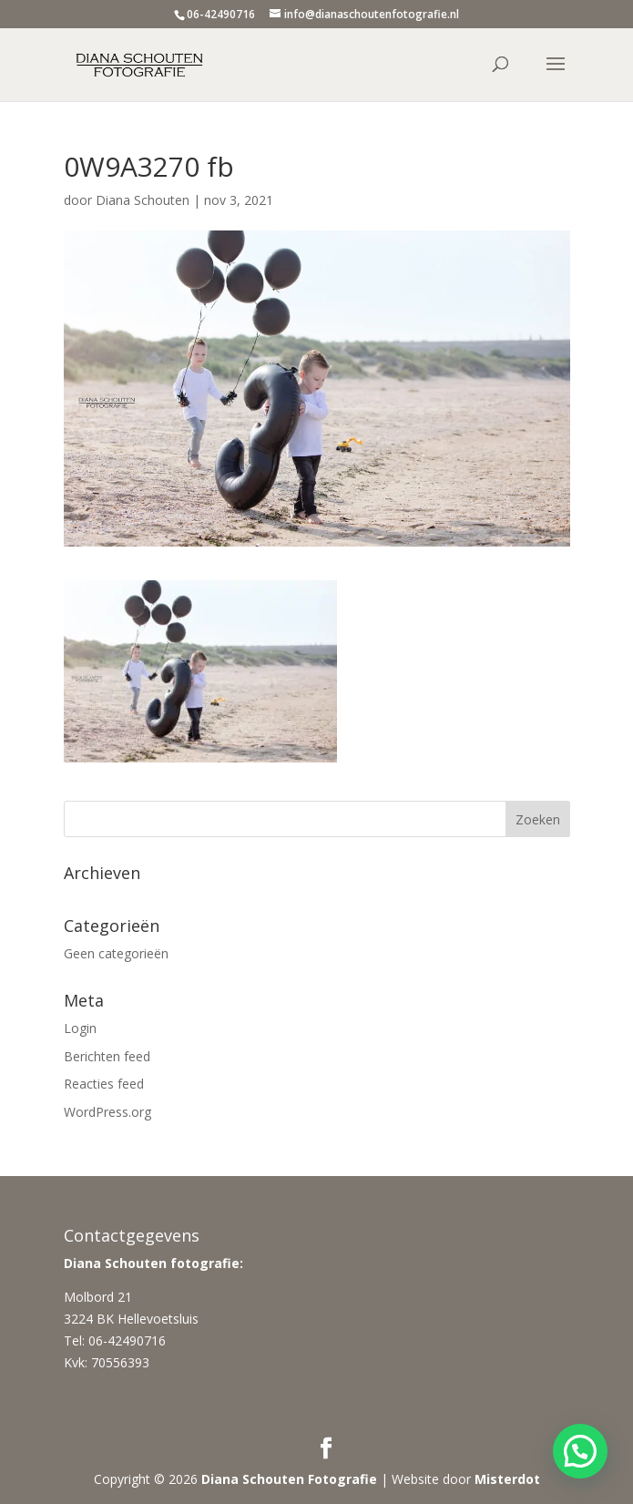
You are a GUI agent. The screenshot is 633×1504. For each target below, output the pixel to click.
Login (80, 1028)
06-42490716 (221, 14)
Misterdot (507, 1479)
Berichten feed (107, 1056)
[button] (580, 1451)
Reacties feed (104, 1083)
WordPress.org (107, 1111)
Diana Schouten (142, 200)
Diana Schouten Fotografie (289, 1479)
